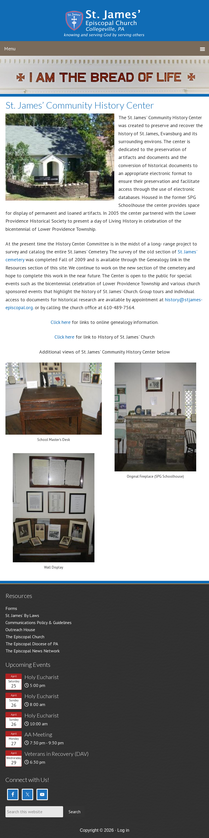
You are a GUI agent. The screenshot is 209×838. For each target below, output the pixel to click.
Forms (11, 608)
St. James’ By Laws (22, 615)
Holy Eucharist (41, 677)
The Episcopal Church (24, 636)
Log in (123, 830)
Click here (60, 322)
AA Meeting (38, 734)
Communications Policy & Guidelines (38, 622)
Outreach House (20, 629)
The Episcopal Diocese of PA (31, 643)
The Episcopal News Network (32, 650)
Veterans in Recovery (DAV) (56, 753)
